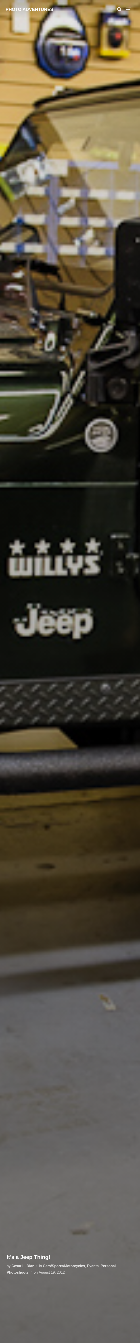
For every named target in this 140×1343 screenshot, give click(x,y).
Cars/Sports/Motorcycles (64, 1266)
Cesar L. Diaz (22, 1266)
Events (92, 1266)
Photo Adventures (29, 9)
